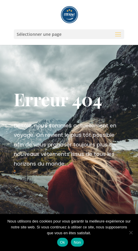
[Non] (131, 232)
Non (77, 242)
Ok (62, 242)
